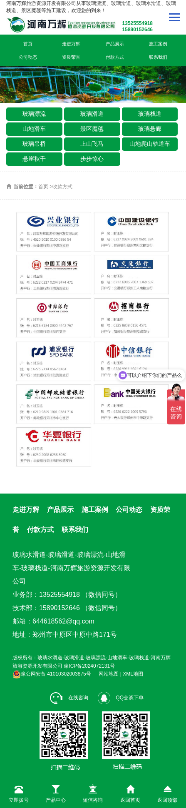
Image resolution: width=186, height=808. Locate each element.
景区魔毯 (92, 128)
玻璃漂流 (34, 113)
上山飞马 (92, 143)
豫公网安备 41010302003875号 (51, 674)
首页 (27, 43)
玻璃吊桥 (34, 143)
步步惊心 (92, 158)
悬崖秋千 (34, 158)
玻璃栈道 (149, 113)
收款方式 (62, 187)
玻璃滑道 (92, 113)
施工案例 (158, 43)
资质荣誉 (71, 57)
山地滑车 (34, 128)
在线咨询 (69, 698)
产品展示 (115, 43)
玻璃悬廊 (149, 128)
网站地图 (109, 674)
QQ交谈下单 (121, 698)
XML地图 (133, 674)
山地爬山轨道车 (149, 143)
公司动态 (28, 57)
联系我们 (158, 57)
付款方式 (115, 57)
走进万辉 (71, 43)
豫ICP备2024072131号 (89, 666)
